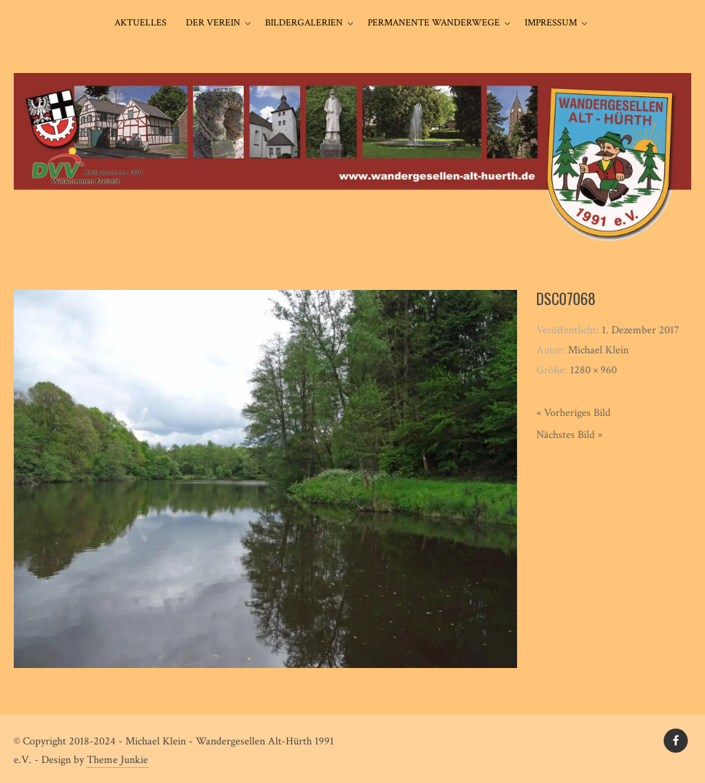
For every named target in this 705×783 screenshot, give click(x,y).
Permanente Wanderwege (434, 23)
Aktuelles (140, 23)
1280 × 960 (593, 370)
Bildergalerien (304, 23)
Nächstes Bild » (569, 435)
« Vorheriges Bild (573, 413)
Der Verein (213, 23)
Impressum (551, 23)
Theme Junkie (117, 760)
